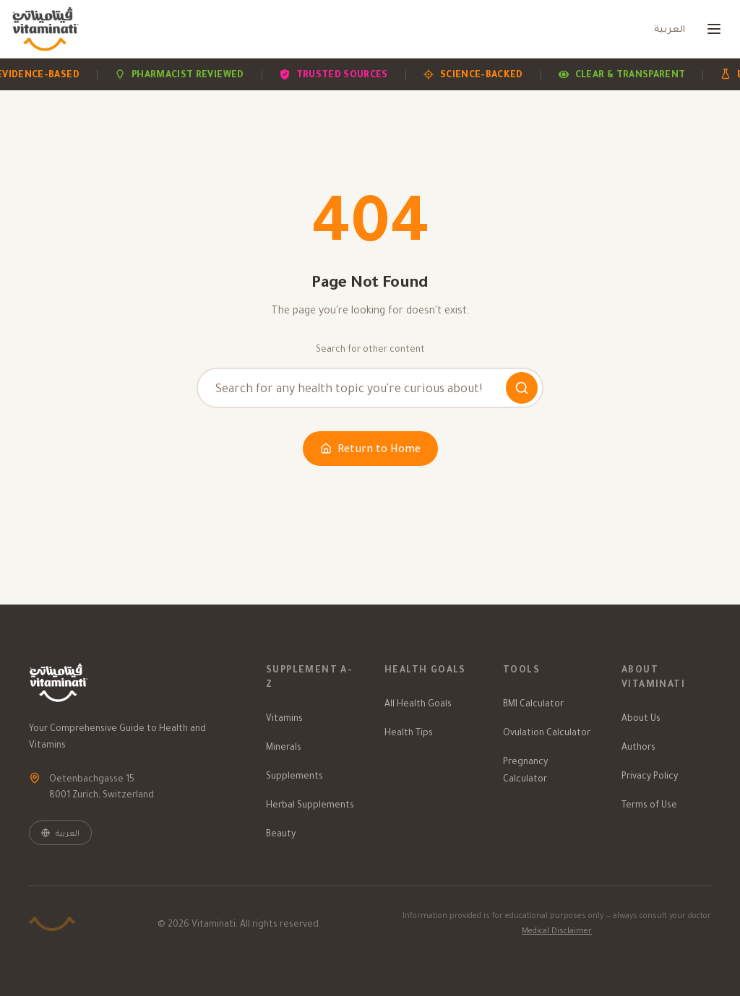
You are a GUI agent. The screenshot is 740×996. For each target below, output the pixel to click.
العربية (669, 28)
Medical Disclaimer (557, 930)
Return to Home (370, 448)
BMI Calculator (533, 703)
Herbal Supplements (310, 804)
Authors (638, 746)
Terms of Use (649, 804)
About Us (641, 717)
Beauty (281, 833)
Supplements (294, 775)
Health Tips (408, 732)
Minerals (283, 746)
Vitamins (284, 717)
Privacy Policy (649, 775)
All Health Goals (418, 703)
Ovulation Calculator (546, 732)
